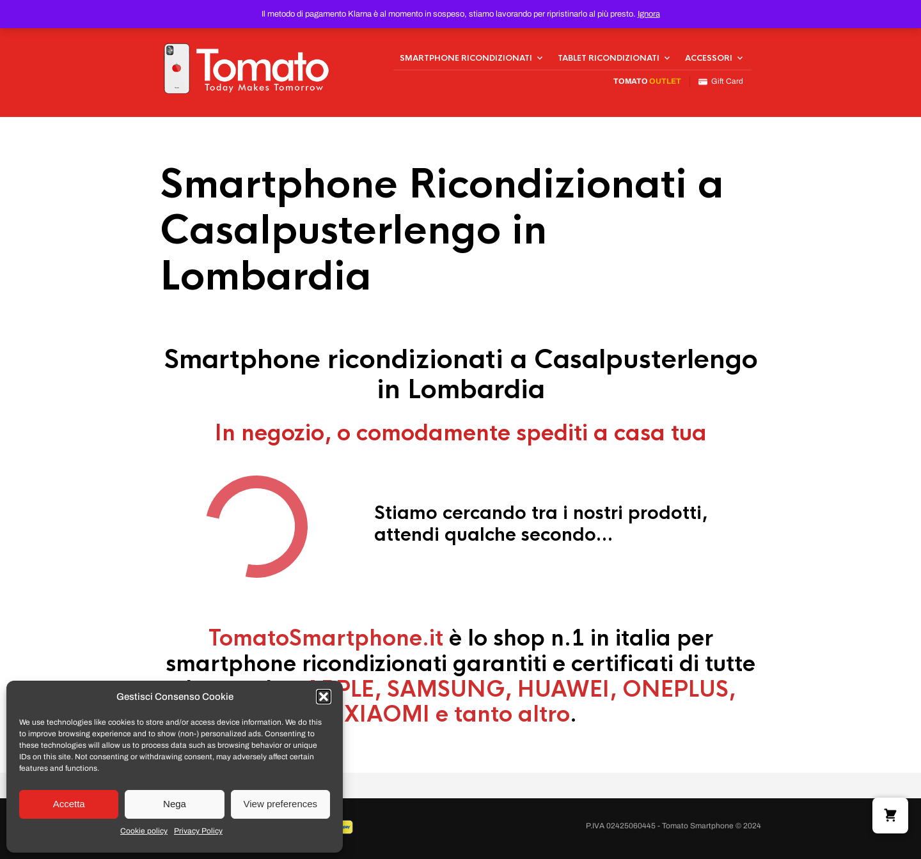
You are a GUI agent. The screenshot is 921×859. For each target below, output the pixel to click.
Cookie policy (144, 830)
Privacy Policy (198, 830)
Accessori (708, 58)
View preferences (281, 803)
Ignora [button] (649, 14)
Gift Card (720, 81)
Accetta (69, 803)
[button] (323, 696)
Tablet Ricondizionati (608, 58)
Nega (174, 803)
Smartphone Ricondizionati (466, 58)
